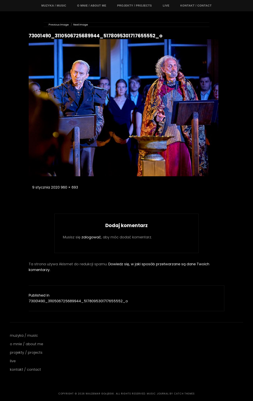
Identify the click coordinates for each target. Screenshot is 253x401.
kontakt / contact (195, 5)
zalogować (91, 237)
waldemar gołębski (100, 393)
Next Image (80, 25)
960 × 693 (69, 187)
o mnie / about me (91, 5)
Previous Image (59, 25)
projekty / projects (134, 5)
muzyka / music (53, 5)
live (166, 5)
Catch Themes (184, 393)
